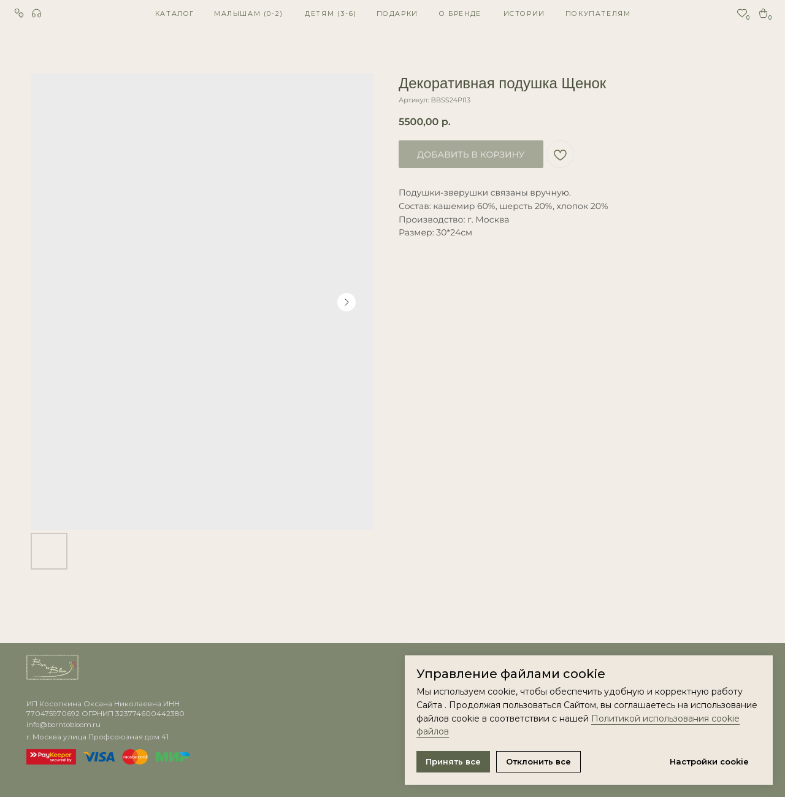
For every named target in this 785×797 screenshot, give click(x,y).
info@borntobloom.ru (63, 724)
